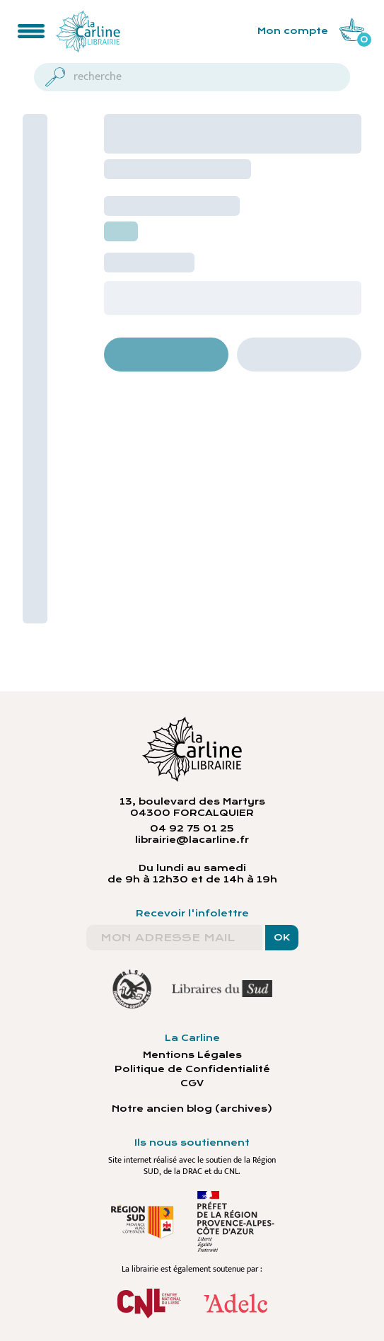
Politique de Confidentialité (192, 1069)
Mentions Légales (192, 1055)
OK (282, 937)
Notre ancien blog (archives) (192, 1109)
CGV (192, 1083)
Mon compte (292, 31)
